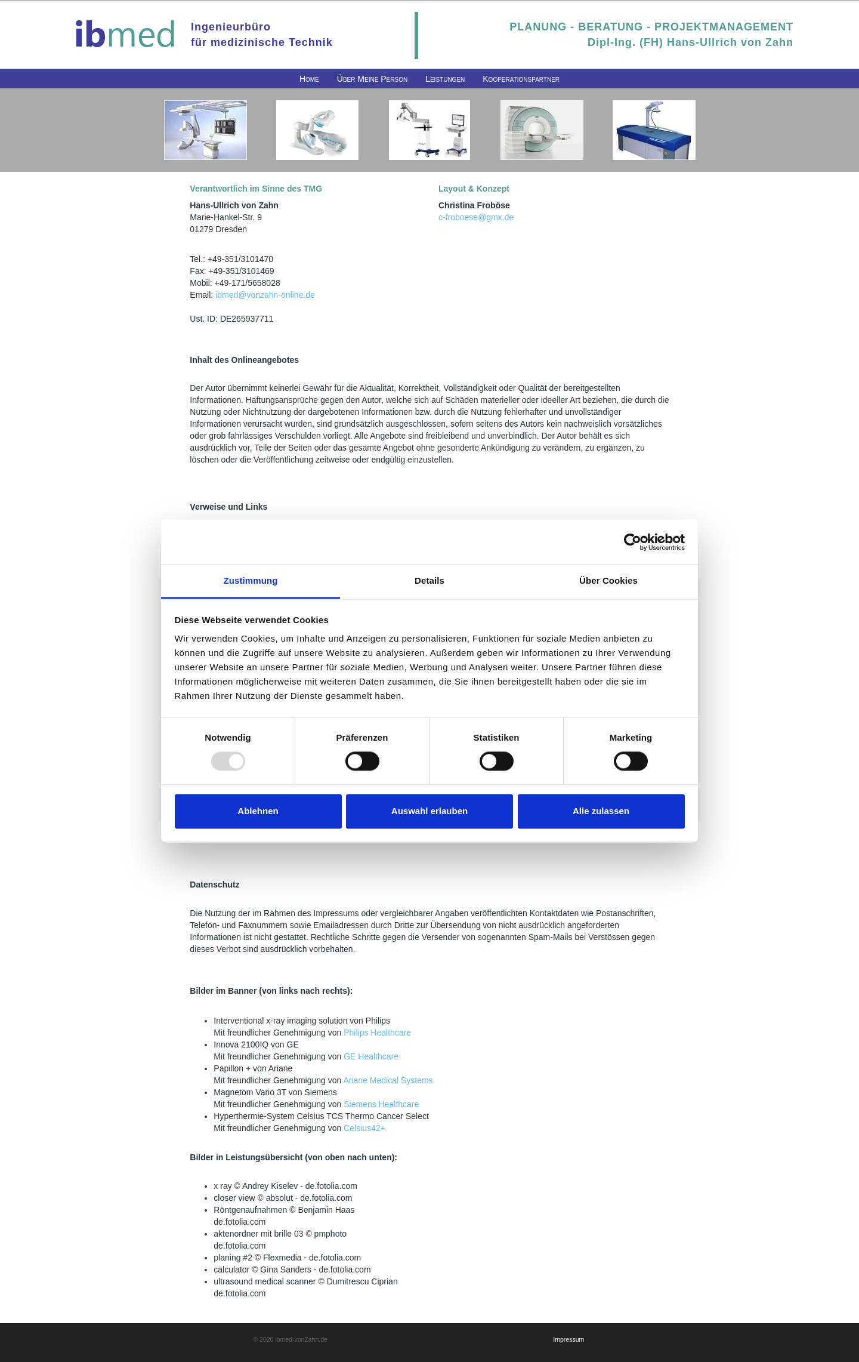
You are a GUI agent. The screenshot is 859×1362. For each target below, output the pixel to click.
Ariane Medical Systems (387, 1080)
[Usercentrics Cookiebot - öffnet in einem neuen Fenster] (632, 542)
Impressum (568, 1339)
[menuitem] (309, 78)
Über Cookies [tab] (608, 580)
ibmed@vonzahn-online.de (265, 295)
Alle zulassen (601, 811)
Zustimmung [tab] (251, 580)
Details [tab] (429, 580)
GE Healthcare (371, 1056)
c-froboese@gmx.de (476, 217)
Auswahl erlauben (429, 811)
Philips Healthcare (377, 1032)
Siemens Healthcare (381, 1104)
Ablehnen (257, 811)
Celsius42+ (364, 1128)
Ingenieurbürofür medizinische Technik (262, 34)
